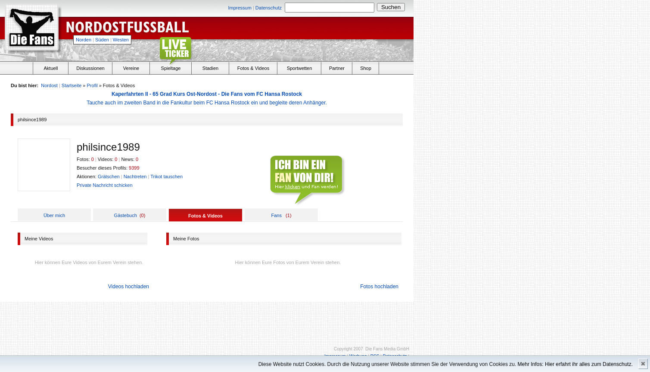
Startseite (71, 85)
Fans (276, 215)
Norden (83, 39)
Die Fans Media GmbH (387, 349)
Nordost (49, 85)
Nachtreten (135, 176)
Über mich (54, 215)
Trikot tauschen (166, 176)
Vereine (131, 68)
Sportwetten (299, 68)
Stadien (210, 68)
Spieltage (171, 68)
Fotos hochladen (379, 287)
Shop (365, 68)
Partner (337, 68)
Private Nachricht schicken (105, 185)
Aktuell (51, 68)
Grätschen (109, 176)
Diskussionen (90, 68)
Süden (102, 39)
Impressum (239, 7)
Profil (92, 85)
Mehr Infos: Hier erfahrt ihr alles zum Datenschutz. (575, 364)
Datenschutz (268, 7)
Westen (121, 39)
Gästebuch (125, 215)
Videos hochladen (128, 287)
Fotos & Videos (253, 68)
